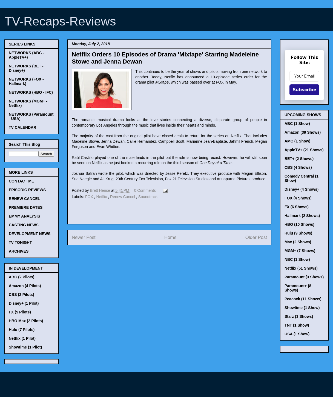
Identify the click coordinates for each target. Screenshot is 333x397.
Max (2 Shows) (298, 242)
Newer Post (84, 237)
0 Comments (145, 190)
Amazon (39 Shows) (303, 132)
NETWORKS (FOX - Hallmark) (26, 81)
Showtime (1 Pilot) (25, 347)
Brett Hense (100, 190)
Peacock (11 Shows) (303, 299)
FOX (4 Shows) (298, 198)
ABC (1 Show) (297, 123)
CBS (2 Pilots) (21, 294)
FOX (89, 197)
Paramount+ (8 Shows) (298, 288)
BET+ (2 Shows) (299, 158)
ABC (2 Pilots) (21, 277)
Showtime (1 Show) (302, 307)
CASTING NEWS (24, 225)
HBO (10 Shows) (299, 224)
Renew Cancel (123, 197)
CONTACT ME (21, 181)
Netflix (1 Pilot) (22, 338)
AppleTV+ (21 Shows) (304, 150)
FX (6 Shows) (297, 207)
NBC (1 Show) (297, 259)
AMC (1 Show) (297, 141)
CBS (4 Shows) (298, 167)
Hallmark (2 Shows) (302, 215)
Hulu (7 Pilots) (22, 329)
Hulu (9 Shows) (298, 233)
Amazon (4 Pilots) (25, 286)
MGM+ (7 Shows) (300, 251)
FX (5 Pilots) (20, 312)
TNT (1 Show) (297, 325)
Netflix (102, 197)
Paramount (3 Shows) (304, 277)
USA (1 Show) (297, 334)
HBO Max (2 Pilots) (26, 321)
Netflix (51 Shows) (301, 268)
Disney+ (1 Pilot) (24, 303)
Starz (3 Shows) (299, 316)
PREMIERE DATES (25, 207)
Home (170, 237)
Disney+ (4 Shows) (301, 189)
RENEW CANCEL (24, 198)
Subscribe (304, 89)
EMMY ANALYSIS (24, 216)
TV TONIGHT (20, 242)
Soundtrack (148, 197)
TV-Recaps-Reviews (60, 21)
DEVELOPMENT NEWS (29, 234)
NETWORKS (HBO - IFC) (31, 92)
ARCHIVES (18, 251)
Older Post (256, 237)
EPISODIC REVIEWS (27, 190)
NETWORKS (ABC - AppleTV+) (26, 55)
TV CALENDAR (22, 127)
